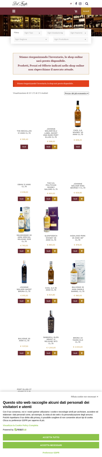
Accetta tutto (51, 437)
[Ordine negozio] (76, 93)
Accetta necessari (51, 445)
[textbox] (32, 33)
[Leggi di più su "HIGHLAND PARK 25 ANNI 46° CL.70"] (81, 251)
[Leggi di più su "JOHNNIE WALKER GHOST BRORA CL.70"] (28, 301)
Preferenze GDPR (51, 453)
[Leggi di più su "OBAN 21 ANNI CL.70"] (28, 199)
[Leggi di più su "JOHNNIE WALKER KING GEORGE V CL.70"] (81, 199)
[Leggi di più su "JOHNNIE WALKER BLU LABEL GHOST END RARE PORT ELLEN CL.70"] (54, 147)
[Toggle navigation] (14, 11)
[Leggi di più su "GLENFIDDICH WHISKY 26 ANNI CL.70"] (54, 251)
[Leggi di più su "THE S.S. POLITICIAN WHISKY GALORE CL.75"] (54, 199)
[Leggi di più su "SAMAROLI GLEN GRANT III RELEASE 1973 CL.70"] (54, 353)
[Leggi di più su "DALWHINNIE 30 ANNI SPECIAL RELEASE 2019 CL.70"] (28, 251)
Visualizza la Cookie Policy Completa (20, 425)
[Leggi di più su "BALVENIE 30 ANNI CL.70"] (28, 353)
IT (71, 4)
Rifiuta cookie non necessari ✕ (84, 397)
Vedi (24, 147)
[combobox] (32, 33)
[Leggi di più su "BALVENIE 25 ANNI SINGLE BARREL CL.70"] (81, 301)
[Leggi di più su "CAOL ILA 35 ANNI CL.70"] (54, 301)
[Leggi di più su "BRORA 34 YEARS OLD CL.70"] (81, 353)
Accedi (86, 11)
